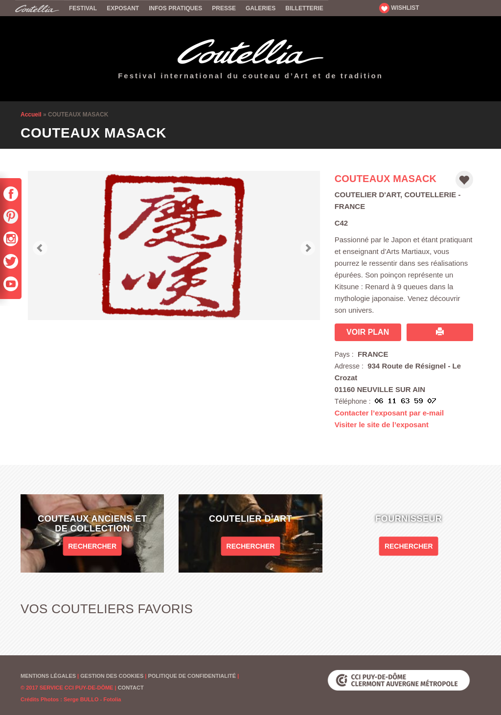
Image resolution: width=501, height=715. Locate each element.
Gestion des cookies (111, 676)
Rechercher (92, 546)
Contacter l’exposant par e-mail (389, 413)
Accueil (39, 8)
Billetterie (304, 8)
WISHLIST (399, 7)
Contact (131, 688)
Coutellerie (430, 194)
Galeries (260, 8)
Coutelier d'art (367, 194)
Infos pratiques (175, 8)
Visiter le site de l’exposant (382, 424)
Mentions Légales (48, 676)
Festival (83, 8)
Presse (224, 8)
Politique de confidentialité (192, 676)
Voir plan (367, 332)
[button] (40, 245)
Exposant (123, 8)
